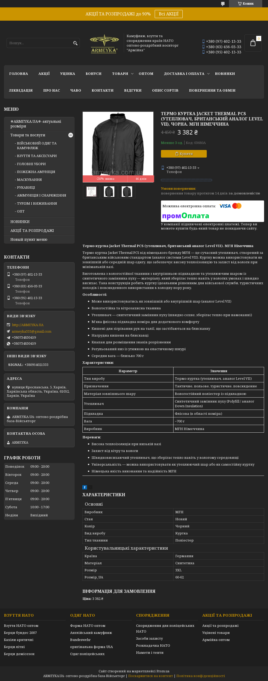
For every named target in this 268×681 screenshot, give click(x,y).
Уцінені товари (216, 632)
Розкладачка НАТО (153, 645)
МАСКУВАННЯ (29, 179)
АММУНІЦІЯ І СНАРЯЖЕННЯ (41, 195)
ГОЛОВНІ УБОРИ (31, 163)
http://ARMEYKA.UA (27, 325)
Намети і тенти (150, 652)
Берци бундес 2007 (20, 632)
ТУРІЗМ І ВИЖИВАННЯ (37, 203)
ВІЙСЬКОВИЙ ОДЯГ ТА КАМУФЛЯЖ (37, 145)
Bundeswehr (80, 639)
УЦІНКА (67, 73)
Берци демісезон (19, 653)
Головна (18, 73)
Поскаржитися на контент (150, 676)
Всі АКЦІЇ (168, 14)
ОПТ (21, 211)
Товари (120, 73)
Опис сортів (165, 90)
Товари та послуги (27, 135)
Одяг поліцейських (87, 653)
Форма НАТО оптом (87, 625)
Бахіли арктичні (19, 639)
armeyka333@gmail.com (31, 331)
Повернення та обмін (212, 90)
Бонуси (94, 73)
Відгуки (133, 90)
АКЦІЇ (44, 73)
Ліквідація (21, 90)
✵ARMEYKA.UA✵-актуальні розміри (35, 124)
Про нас (51, 90)
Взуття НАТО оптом (21, 625)
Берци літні (14, 646)
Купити (186, 153)
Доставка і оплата (184, 73)
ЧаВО (75, 90)
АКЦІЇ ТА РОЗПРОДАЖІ (32, 230)
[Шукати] (75, 43)
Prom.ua (163, 671)
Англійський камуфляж (91, 632)
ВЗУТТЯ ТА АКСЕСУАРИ (37, 155)
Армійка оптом (216, 639)
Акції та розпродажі (220, 625)
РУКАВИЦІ (26, 187)
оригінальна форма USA (91, 646)
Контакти (103, 90)
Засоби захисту (149, 638)
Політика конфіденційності (200, 676)
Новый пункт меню (28, 239)
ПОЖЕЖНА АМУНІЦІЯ (36, 171)
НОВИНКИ (225, 73)
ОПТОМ (146, 73)
